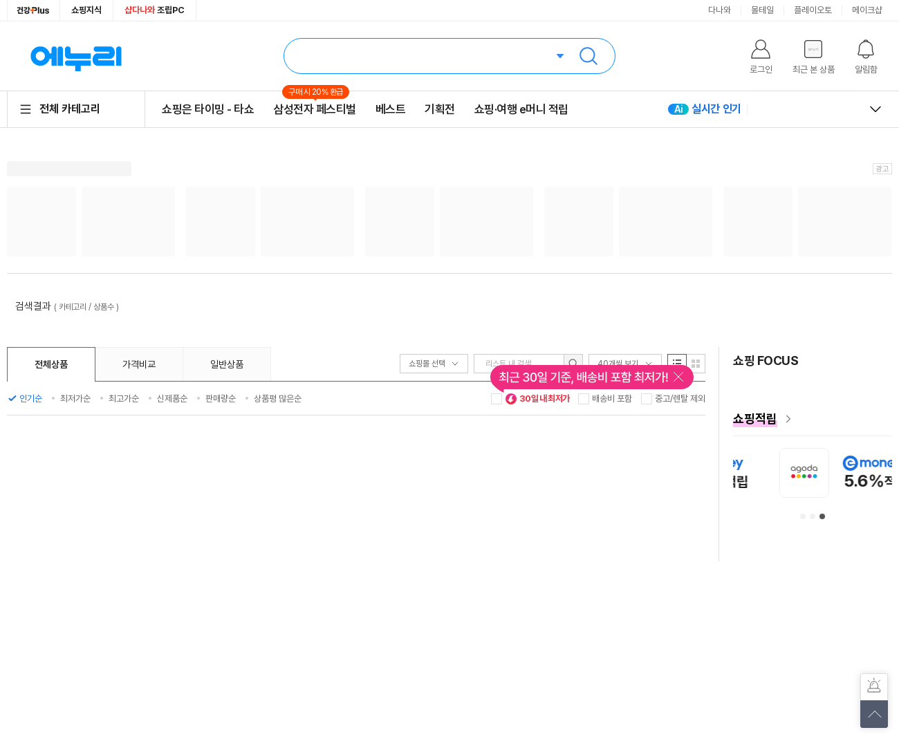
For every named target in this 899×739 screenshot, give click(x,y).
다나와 (719, 10)
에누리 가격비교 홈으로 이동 (76, 56)
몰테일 (762, 10)
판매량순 (220, 398)
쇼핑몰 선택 (434, 363)
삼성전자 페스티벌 (314, 109)
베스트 (391, 109)
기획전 (440, 109)
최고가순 (124, 398)
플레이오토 (813, 10)
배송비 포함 (612, 398)
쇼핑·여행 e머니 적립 (521, 109)
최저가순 (75, 398)
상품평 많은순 (278, 398)
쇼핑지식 (86, 10)
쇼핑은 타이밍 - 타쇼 (208, 109)
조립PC (154, 10)
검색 (588, 56)
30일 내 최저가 (537, 398)
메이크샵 (867, 10)
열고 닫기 (875, 109)
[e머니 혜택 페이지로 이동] (812, 419)
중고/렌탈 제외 (680, 398)
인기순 (30, 398)
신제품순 (172, 398)
